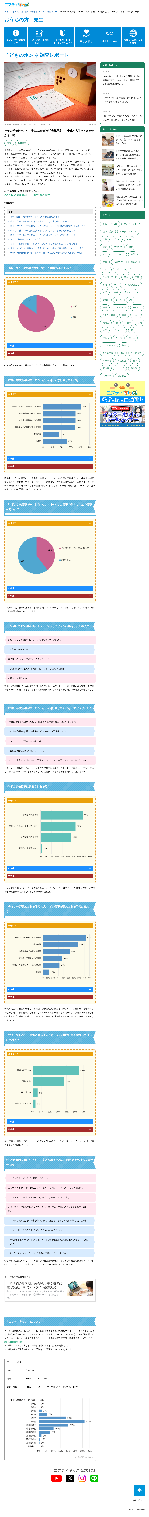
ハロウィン (119, 262)
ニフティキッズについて (16, 41)
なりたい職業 (109, 315)
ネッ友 (119, 338)
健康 (9, 143)
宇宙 (137, 277)
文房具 (106, 300)
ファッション (109, 345)
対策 (140, 323)
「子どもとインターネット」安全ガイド (62, 41)
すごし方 (122, 361)
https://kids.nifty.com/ (13, 1342)
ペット (106, 269)
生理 (105, 292)
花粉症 (106, 323)
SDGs (129, 239)
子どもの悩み (86, 41)
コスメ (134, 262)
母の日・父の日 (110, 277)
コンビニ (122, 376)
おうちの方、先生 (21, 12)
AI (115, 285)
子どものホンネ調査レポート (39, 41)
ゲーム (117, 239)
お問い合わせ (138, 1500)
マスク (136, 315)
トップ (7, 12)
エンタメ (120, 368)
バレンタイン (120, 307)
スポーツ (107, 376)
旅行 (105, 330)
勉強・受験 (108, 231)
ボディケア (119, 330)
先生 (124, 345)
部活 (105, 285)
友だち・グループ (132, 224)
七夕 (131, 247)
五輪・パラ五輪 (110, 224)
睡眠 (105, 307)
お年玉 (132, 338)
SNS (131, 300)
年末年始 (107, 361)
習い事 (106, 368)
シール (119, 300)
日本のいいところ (131, 285)
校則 (133, 254)
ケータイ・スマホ (128, 231)
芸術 (116, 292)
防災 (105, 247)
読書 (105, 239)
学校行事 (22, 143)
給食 (126, 277)
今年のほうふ (122, 269)
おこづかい (119, 254)
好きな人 (137, 307)
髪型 (105, 262)
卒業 (124, 315)
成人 (105, 254)
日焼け (128, 323)
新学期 (134, 368)
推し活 (106, 338)
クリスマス (108, 353)
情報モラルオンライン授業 (133, 41)
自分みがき (130, 292)
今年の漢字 (136, 353)
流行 (122, 353)
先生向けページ (109, 41)
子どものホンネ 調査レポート (45, 12)
